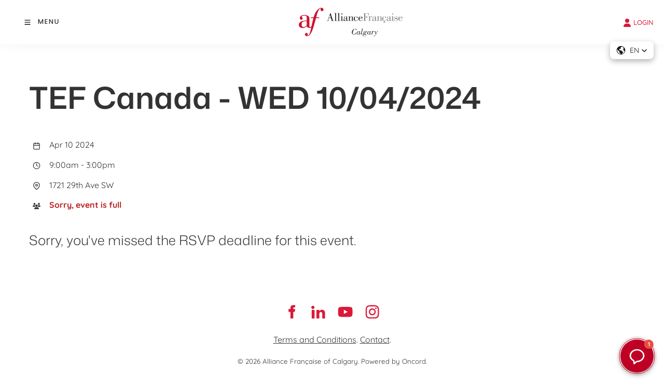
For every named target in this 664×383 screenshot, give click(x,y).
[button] (631, 50)
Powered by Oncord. (394, 361)
